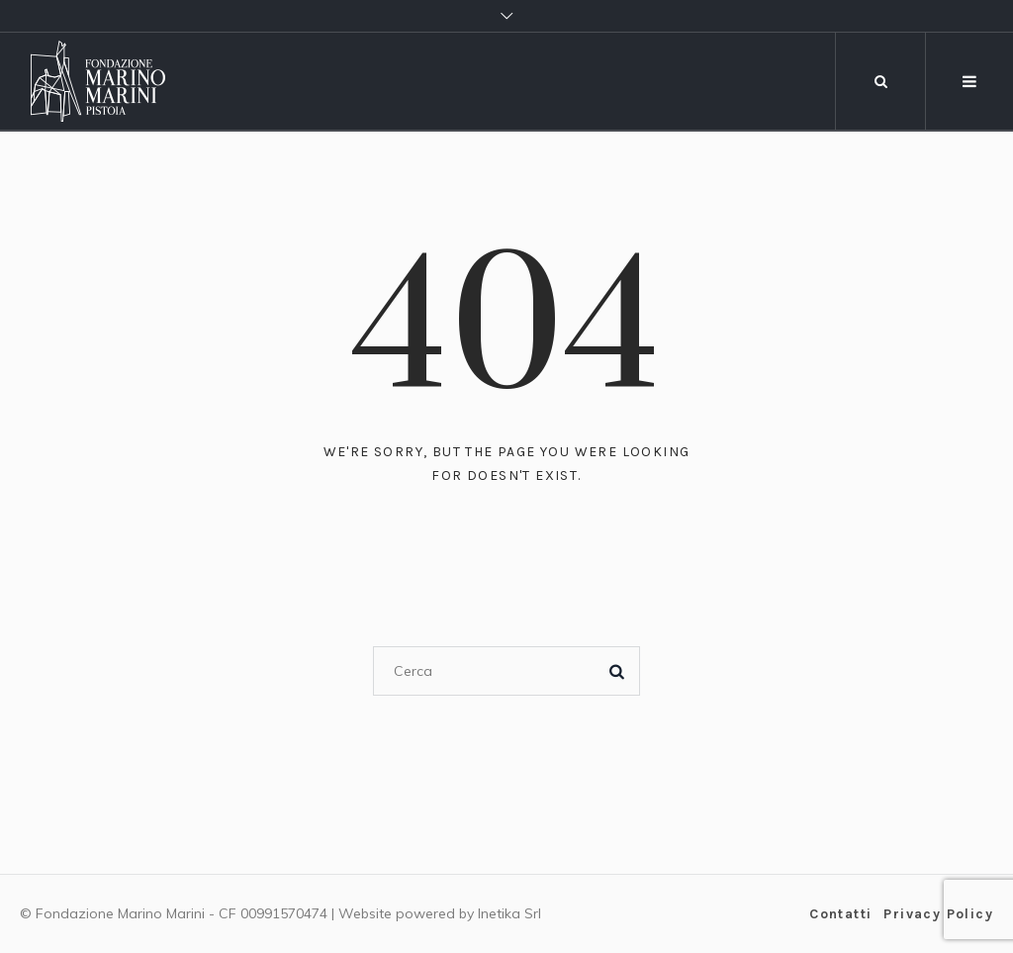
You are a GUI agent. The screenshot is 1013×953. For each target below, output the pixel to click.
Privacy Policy (938, 913)
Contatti (840, 913)
